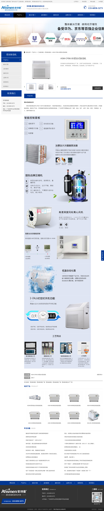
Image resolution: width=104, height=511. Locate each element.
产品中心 (19, 15)
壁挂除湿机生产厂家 (67, 382)
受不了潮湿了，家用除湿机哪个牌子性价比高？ (76, 464)
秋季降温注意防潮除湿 (32, 457)
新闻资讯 (80, 15)
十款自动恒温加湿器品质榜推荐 (72, 440)
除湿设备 (55, 108)
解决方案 (31, 15)
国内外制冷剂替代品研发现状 (33, 474)
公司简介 (76, 1)
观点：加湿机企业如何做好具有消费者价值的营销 (77, 433)
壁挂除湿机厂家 (41, 382)
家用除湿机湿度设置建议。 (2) (72, 447)
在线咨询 (98, 88)
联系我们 (92, 15)
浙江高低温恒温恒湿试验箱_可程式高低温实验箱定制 (78, 460)
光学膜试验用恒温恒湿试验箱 (72, 474)
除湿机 (31, 106)
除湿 (46, 106)
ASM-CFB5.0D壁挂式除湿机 (38, 374)
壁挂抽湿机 (49, 382)
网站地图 (92, 1)
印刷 (95, 108)
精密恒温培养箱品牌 (31, 436)
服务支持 (56, 15)
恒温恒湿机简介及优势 (70, 450)
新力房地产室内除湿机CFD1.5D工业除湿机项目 (76, 453)
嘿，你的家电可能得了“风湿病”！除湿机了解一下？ (77, 470)
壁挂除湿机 (48, 52)
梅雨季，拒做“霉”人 (69, 457)
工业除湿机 (41, 52)
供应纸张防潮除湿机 (31, 447)
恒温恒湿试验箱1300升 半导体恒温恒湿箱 (37, 467)
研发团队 (84, 1)
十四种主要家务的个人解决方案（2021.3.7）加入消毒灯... (79, 443)
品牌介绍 (68, 15)
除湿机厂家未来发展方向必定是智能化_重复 (76, 467)
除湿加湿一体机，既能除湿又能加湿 (35, 450)
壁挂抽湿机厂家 (57, 382)
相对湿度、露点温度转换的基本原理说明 (36, 443)
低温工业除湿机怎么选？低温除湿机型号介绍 (37, 460)
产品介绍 (30, 96)
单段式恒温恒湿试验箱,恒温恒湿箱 (73, 436)
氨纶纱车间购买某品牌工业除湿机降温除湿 (37, 433)
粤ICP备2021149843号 (60, 509)
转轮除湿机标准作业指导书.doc (34, 464)
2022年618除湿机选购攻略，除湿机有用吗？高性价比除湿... (41, 453)
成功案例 (44, 15)
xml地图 (101, 1)
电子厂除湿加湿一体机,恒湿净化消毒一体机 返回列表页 (40, 470)
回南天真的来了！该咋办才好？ (34, 440)
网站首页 (7, 15)
